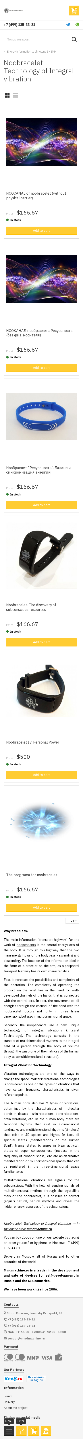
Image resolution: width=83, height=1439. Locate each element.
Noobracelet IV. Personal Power (32, 742)
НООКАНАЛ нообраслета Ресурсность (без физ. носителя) (39, 332)
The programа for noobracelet (31, 875)
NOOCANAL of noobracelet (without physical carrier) (36, 195)
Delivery (9, 1402)
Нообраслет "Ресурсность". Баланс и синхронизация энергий (38, 469)
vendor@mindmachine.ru (26, 1338)
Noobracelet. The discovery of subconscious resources (31, 607)
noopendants (26, 945)
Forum (8, 1396)
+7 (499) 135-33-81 (19, 25)
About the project (15, 1407)
